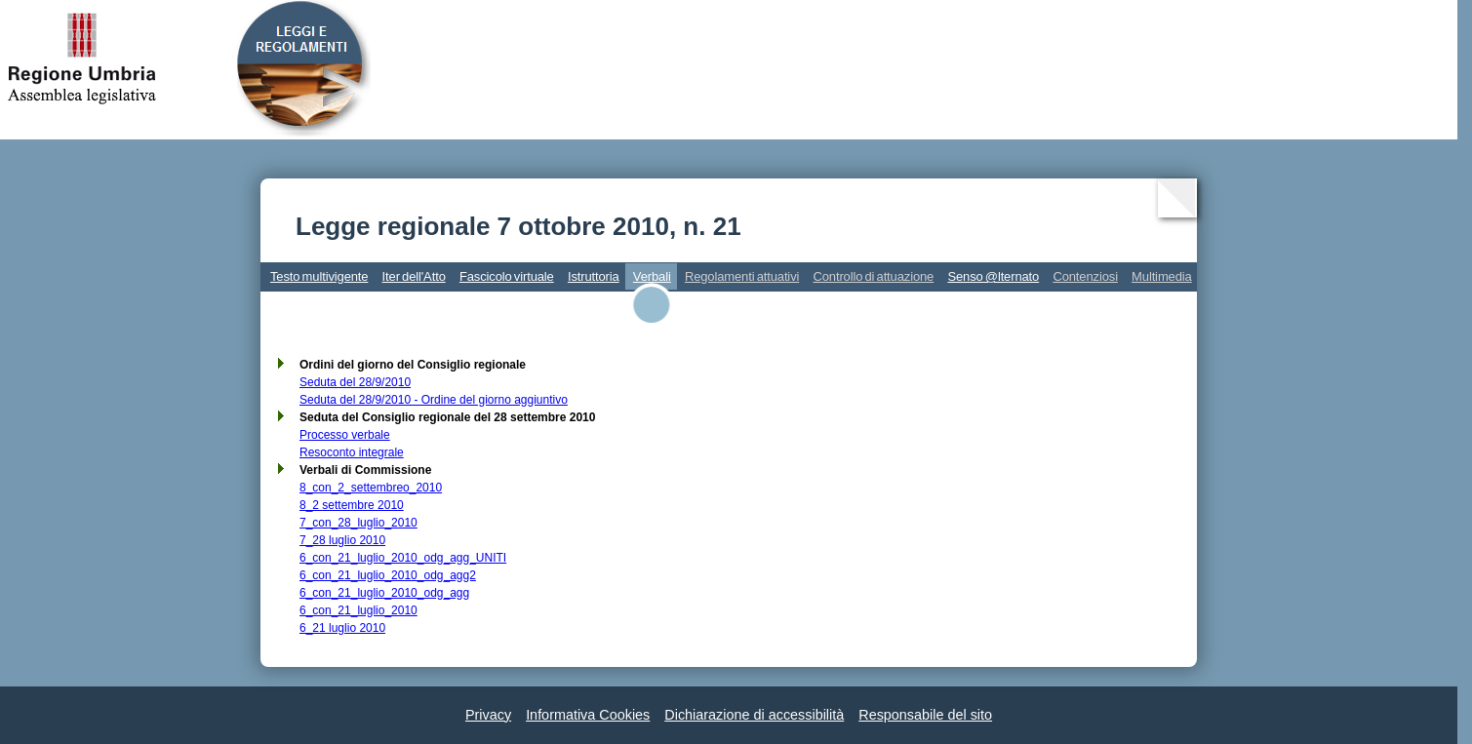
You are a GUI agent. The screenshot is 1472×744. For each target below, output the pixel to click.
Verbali (652, 276)
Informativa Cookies (588, 715)
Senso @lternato (993, 276)
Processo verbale (344, 435)
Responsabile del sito (925, 715)
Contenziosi (1085, 276)
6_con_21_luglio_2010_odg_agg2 (387, 575)
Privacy (488, 715)
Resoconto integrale (351, 452)
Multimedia (1162, 276)
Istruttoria (593, 276)
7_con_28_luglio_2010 (358, 522)
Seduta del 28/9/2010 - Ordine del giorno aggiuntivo (433, 400)
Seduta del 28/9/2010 (355, 382)
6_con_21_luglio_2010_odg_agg (384, 593)
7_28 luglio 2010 (342, 540)
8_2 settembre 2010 (351, 505)
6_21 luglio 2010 (342, 628)
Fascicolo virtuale (506, 276)
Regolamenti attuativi (742, 276)
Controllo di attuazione (873, 276)
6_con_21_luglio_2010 (358, 610)
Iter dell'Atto (414, 276)
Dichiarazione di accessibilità (754, 715)
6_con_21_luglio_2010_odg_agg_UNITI (402, 558)
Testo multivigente (319, 276)
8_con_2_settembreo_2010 (370, 487)
